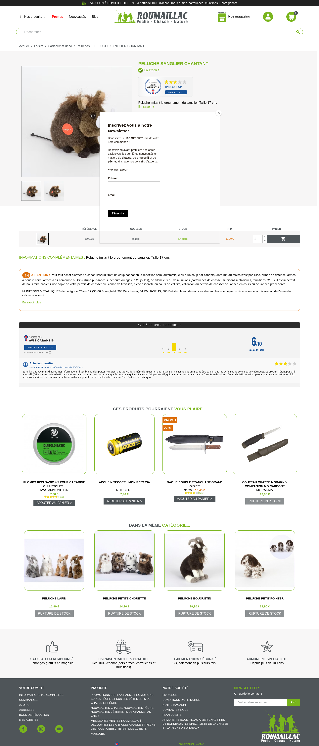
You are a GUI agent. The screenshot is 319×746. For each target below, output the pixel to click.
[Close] (219, 113)
